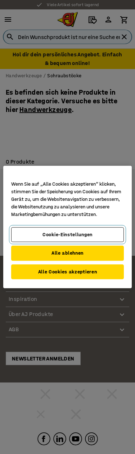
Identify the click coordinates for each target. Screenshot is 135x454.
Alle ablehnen (67, 253)
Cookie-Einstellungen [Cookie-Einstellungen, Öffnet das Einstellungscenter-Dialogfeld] (67, 235)
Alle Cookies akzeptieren (67, 272)
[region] (67, 227)
